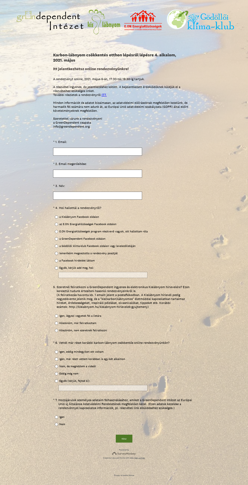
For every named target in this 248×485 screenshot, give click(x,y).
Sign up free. (139, 458)
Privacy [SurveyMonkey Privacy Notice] (117, 475)
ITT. (104, 95)
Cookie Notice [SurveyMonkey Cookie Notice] (128, 475)
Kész (124, 438)
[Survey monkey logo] (124, 453)
